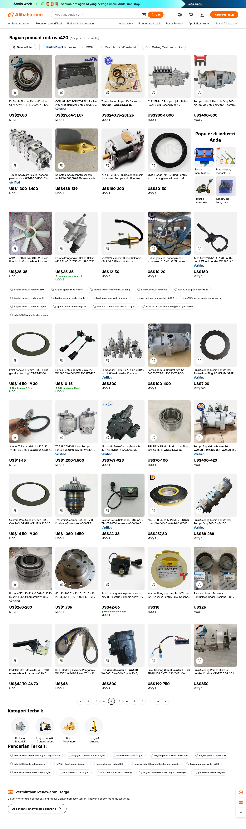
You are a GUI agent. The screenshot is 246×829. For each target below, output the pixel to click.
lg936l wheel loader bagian (69, 764)
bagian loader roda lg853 (108, 764)
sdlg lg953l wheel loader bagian (29, 315)
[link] (241, 792)
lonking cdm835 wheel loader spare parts (155, 764)
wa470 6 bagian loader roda (191, 289)
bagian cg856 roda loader (67, 289)
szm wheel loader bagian (128, 755)
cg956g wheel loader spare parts (201, 298)
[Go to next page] (165, 701)
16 (157, 701)
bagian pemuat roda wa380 (27, 289)
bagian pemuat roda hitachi (27, 298)
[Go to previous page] (80, 701)
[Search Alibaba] (97, 15)
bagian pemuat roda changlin (28, 306)
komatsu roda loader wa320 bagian (114, 306)
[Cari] (156, 15)
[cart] (191, 15)
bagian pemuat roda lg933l (202, 764)
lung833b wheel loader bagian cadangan (162, 772)
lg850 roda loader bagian (209, 772)
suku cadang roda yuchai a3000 (154, 298)
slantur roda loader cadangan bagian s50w (167, 306)
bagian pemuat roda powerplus (169, 755)
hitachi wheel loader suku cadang (110, 289)
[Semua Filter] (22, 47)
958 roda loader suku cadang (114, 772)
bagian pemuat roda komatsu (110, 298)
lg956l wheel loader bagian (69, 306)
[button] (144, 14)
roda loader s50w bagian (74, 772)
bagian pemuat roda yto (152, 289)
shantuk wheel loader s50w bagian (30, 772)
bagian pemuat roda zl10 (210, 755)
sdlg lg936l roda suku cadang (27, 764)
